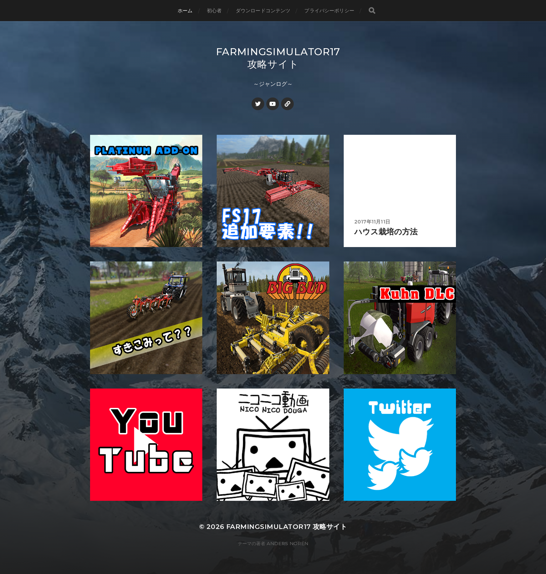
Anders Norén (287, 543)
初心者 (214, 10)
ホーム (185, 10)
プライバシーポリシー (329, 10)
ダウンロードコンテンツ (263, 10)
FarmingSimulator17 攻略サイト (278, 58)
